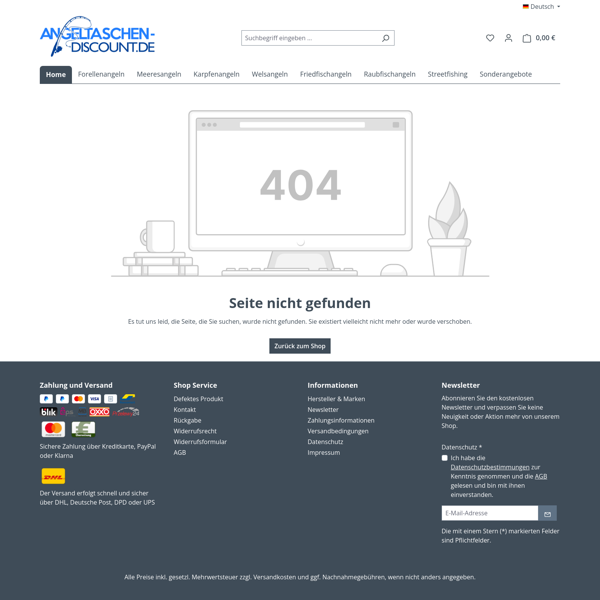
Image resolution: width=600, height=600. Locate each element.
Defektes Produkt (198, 399)
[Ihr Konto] (508, 37)
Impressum (324, 452)
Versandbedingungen (338, 431)
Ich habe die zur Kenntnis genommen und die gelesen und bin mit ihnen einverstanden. (499, 476)
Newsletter (323, 409)
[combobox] (309, 38)
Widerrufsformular (200, 442)
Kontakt (185, 409)
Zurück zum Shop (300, 346)
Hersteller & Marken (336, 399)
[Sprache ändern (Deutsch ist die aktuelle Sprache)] (541, 6)
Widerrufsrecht (195, 431)
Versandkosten (274, 577)
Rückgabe (187, 420)
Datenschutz (325, 442)
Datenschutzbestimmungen (490, 467)
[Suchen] (386, 38)
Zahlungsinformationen (341, 420)
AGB (180, 452)
